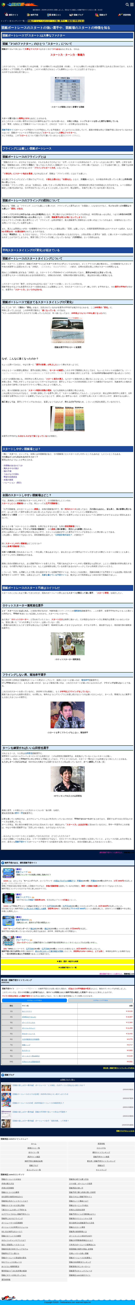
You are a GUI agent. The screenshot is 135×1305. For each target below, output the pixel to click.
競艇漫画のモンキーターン (79, 1266)
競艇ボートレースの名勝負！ (80, 1258)
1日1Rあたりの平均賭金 (100, 1000)
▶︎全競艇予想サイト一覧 (68, 968)
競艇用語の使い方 (76, 1188)
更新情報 (101, 1144)
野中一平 (19, 813)
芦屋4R (80, 881)
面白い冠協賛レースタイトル (13, 1245)
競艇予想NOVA (22, 920)
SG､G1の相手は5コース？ (11, 1232)
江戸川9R (51, 906)
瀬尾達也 (78, 611)
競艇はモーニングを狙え (79, 1205)
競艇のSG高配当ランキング (80, 1262)
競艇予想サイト (8, 130)
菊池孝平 (85, 680)
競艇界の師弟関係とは (78, 1232)
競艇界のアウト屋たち (10, 1253)
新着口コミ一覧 (34, 1148)
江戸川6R (30, 949)
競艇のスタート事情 (77, 1227)
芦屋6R (94, 881)
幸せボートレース (28, 1034)
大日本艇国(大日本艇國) (31, 1039)
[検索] (127, 4)
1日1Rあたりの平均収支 (34, 1000)
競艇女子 (101, 1165)
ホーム (33, 1144)
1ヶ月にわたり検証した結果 (35, 909)
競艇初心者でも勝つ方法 (79, 1179)
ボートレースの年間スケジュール (14, 1227)
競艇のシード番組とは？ (79, 1201)
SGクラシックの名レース (11, 1262)
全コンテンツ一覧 (34, 1170)
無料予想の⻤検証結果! (34, 1161)
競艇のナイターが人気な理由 (13, 1205)
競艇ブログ (33, 1165)
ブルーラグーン (22, 940)
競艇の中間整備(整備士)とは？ (81, 1240)
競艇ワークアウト (23, 897)
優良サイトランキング (101, 1152)
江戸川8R (45, 949)
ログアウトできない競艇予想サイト (15, 1214)
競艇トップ (26, 1045)
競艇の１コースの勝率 (10, 1192)
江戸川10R (67, 906)
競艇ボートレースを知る (11, 1179)
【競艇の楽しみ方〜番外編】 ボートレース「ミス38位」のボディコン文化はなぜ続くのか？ (48, 1085)
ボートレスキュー (28, 1028)
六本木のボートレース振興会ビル (82, 1245)
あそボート (26, 1050)
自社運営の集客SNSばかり (12, 1197)
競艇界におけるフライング (12, 1218)
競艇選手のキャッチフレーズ (80, 1271)
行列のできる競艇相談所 (31, 1062)
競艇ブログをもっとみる (125, 1131)
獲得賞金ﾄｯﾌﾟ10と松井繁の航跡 (14, 1271)
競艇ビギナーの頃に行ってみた (13, 1275)
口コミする (101, 1148)
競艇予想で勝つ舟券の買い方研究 (82, 1192)
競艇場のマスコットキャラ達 (80, 1218)
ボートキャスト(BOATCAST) (80, 1236)
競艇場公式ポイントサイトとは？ (14, 1201)
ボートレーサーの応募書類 (12, 1223)
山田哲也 (28, 753)
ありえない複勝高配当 (10, 1266)
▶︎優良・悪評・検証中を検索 (67, 961)
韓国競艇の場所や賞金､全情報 (81, 1249)
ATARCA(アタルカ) (29, 1017)
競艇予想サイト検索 (101, 1157)
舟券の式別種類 (7, 1188)
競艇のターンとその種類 (11, 1236)
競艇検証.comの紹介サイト (80, 1275)
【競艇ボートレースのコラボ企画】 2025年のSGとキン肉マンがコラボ (40, 1094)
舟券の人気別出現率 (77, 1210)
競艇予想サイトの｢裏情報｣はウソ (82, 1214)
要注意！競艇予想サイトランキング (101, 1161)
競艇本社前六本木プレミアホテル (14, 1249)
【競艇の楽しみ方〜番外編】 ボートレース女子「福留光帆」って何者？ (40, 1121)
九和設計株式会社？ (63, 535)
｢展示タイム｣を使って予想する (13, 1210)
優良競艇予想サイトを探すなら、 (111, 852)
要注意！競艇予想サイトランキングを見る (118, 1068)
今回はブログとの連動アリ (64, 881)
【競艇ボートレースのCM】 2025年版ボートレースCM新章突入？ (38, 1103)
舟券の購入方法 (7, 1184)
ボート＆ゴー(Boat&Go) (31, 1056)
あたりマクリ (27, 1011)
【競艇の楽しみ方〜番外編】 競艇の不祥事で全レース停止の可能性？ (39, 1112)
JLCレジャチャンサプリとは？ (13, 1240)
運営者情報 (5, 1280)
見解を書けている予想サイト (54, 575)
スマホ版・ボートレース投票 (80, 1184)
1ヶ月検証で (30, 900)
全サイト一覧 (33, 1152)
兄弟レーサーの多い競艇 (79, 1253)
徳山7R (47, 929)
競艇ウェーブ (21, 872)
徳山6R (33, 929)
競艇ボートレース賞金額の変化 (13, 1258)
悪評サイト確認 (34, 1157)
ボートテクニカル (28, 1022)
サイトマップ (101, 1170)
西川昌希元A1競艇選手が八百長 (81, 1223)
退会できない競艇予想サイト (80, 1197)
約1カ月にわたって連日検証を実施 (49, 951)
